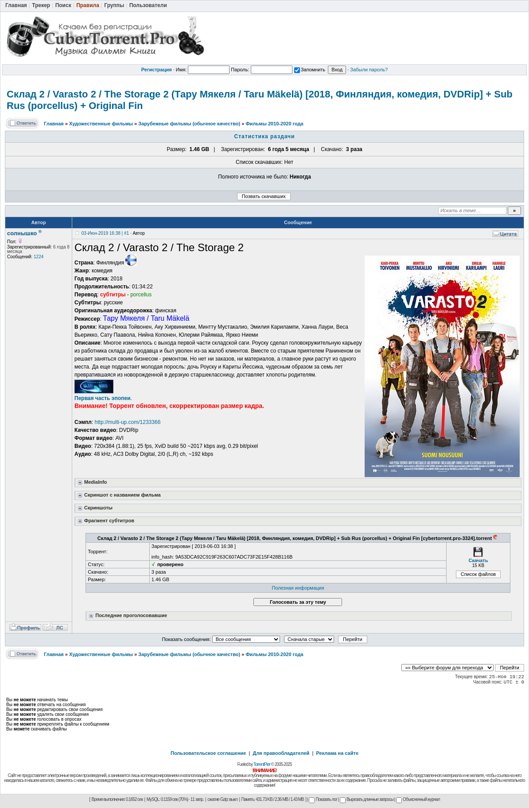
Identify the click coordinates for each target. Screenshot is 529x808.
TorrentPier (261, 764)
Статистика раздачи (264, 136)
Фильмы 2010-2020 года (274, 123)
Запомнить (309, 69)
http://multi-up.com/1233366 (128, 422)
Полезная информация (298, 587)
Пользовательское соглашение (208, 753)
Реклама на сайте (337, 753)
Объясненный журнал (418, 799)
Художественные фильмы (101, 123)
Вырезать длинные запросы (366, 799)
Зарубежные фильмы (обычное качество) (189, 123)
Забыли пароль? (369, 69)
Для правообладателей (281, 753)
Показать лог (323, 799)
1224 (38, 256)
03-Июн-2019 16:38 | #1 (105, 233)
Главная (54, 123)
